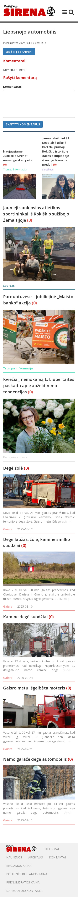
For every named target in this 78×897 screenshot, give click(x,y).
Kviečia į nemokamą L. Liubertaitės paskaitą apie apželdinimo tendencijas (38, 386)
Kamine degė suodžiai (25, 616)
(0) (5, 164)
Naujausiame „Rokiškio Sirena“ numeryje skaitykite (17, 155)
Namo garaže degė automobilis (35, 759)
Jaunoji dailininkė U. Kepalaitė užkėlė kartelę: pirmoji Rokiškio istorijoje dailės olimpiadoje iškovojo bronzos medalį (56, 151)
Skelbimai (51, 849)
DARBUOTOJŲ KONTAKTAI (24, 891)
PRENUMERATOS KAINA (23, 882)
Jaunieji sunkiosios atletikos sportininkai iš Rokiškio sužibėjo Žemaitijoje (36, 214)
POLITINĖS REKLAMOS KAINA (26, 874)
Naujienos (14, 857)
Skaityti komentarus (23, 124)
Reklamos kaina (18, 866)
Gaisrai (8, 529)
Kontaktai (57, 857)
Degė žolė (13, 468)
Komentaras (12, 87)
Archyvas (35, 857)
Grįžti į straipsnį (19, 52)
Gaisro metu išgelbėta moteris (34, 688)
